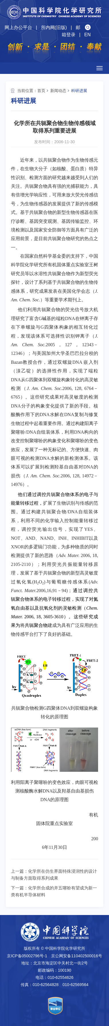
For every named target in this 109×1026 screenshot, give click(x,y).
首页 (41, 90)
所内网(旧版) (54, 27)
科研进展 (79, 90)
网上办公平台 (18, 27)
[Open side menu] (99, 68)
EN (87, 34)
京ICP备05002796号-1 (27, 956)
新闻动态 (58, 90)
